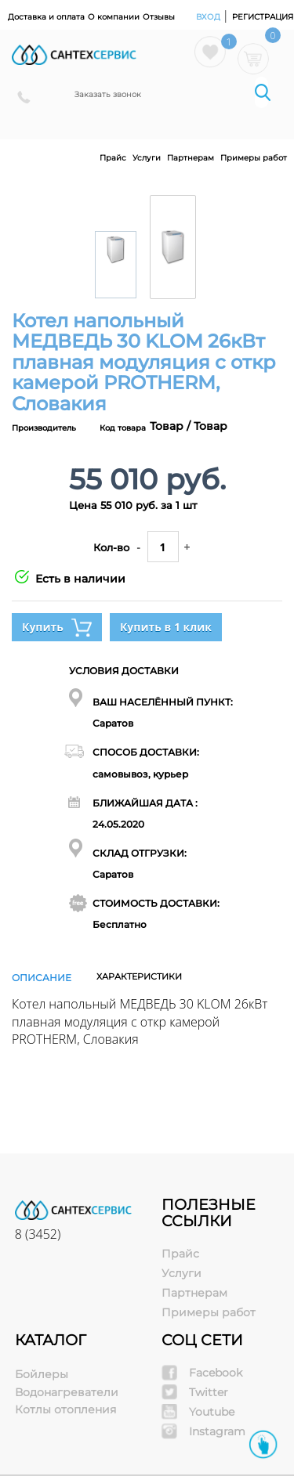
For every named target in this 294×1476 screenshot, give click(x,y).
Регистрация (262, 17)
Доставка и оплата (46, 17)
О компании (114, 17)
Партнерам (190, 158)
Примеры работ (253, 158)
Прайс (113, 158)
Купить (57, 628)
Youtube (211, 1412)
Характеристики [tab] (139, 976)
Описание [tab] (41, 977)
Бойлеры (41, 1374)
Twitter (208, 1392)
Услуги (146, 158)
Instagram (217, 1431)
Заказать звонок (107, 94)
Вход (209, 17)
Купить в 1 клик (166, 626)
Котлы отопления (65, 1409)
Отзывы (159, 17)
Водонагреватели (66, 1392)
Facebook (215, 1373)
